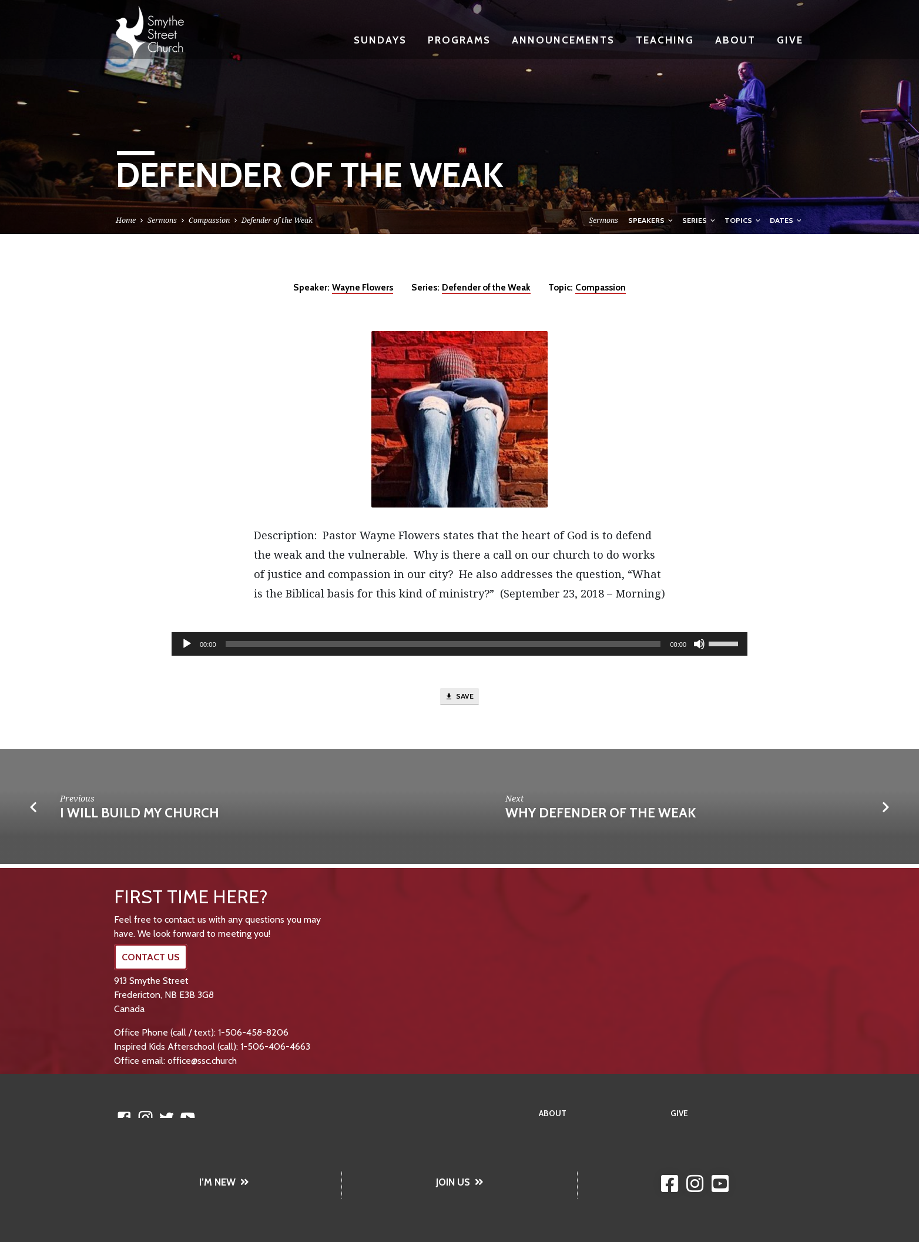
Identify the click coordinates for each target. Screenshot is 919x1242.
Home (126, 220)
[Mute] (699, 644)
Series (699, 220)
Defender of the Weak (277, 220)
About (735, 40)
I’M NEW (224, 1182)
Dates (786, 220)
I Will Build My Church (139, 816)
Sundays (380, 40)
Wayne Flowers (362, 287)
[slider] (443, 644)
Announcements (563, 40)
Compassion (209, 220)
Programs (459, 40)
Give (790, 40)
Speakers (651, 220)
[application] (459, 644)
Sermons (162, 220)
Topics (743, 220)
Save (459, 699)
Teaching (665, 40)
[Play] (187, 644)
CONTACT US (151, 957)
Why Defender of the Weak (600, 816)
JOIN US (460, 1182)
